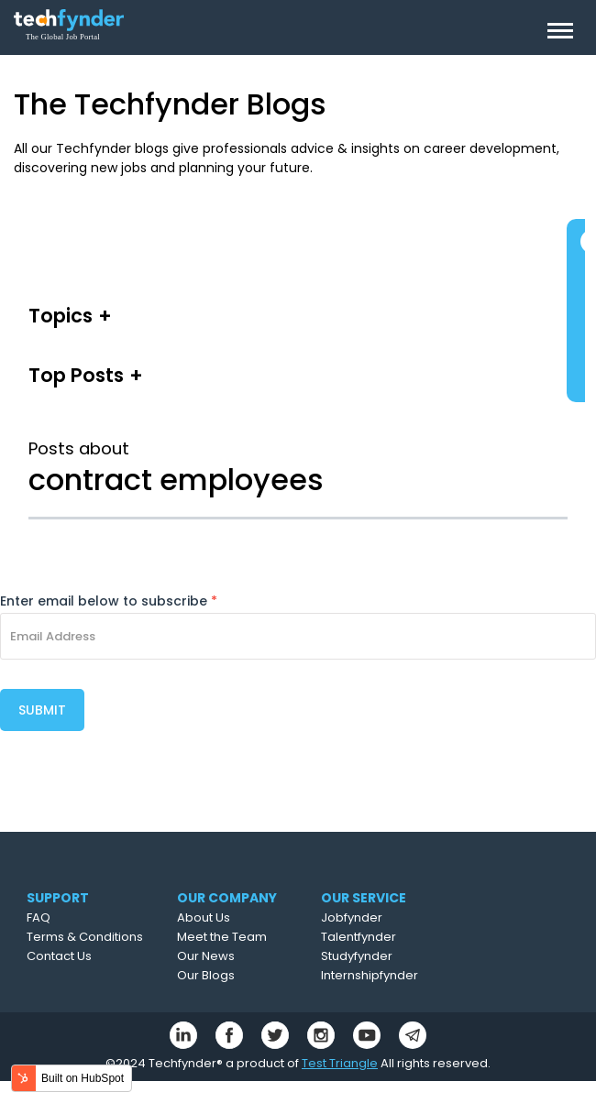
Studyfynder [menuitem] (356, 956)
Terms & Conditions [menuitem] (85, 936)
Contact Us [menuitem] (59, 956)
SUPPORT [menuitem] (58, 898)
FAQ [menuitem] (38, 917)
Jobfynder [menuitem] (351, 917)
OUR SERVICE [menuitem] (363, 898)
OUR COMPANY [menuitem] (227, 898)
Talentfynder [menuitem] (358, 936)
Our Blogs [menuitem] (206, 975)
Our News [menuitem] (206, 956)
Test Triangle (340, 1063)
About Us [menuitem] (203, 917)
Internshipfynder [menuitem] (369, 975)
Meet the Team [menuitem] (222, 936)
